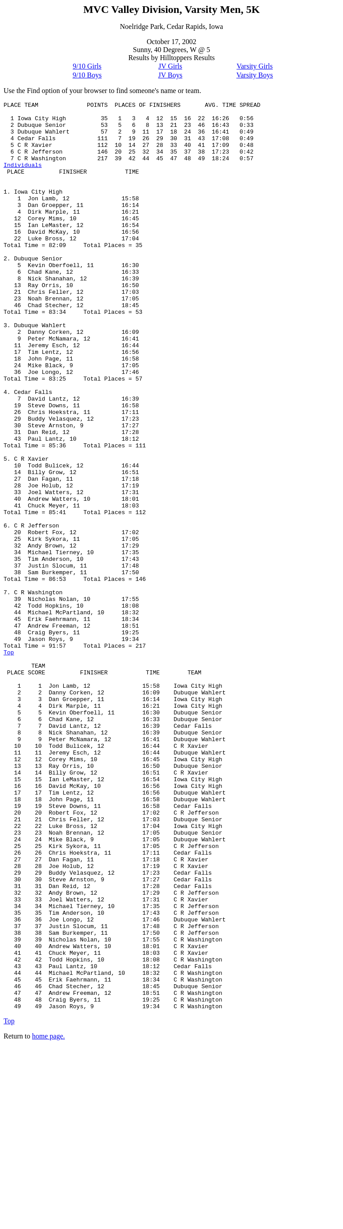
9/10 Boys (87, 75)
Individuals (23, 178)
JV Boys (170, 75)
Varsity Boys (254, 75)
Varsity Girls (255, 66)
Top (9, 763)
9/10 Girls (87, 66)
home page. (48, 1217)
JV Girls (170, 66)
